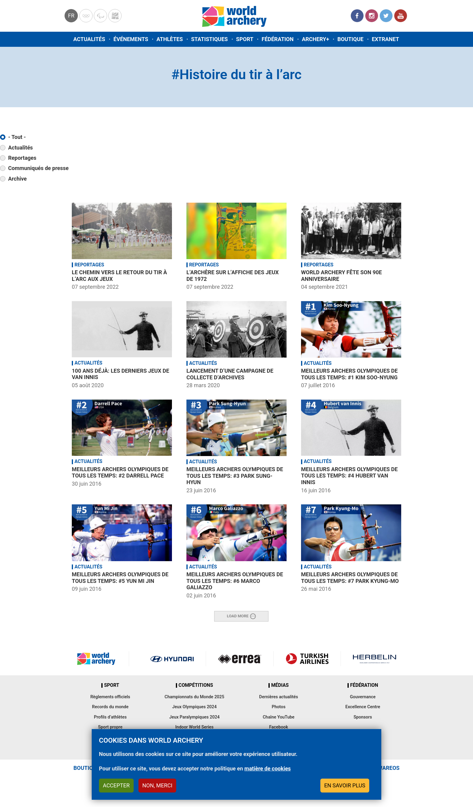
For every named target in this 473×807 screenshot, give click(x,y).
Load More (238, 616)
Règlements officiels (110, 696)
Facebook (357, 15)
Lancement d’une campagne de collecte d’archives (229, 374)
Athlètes (170, 39)
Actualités (89, 39)
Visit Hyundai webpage (172, 658)
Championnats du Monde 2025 (194, 696)
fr (71, 15)
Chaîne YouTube (278, 717)
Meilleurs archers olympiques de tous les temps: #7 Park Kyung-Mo (350, 577)
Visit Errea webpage (239, 658)
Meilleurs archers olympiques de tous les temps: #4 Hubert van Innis (349, 475)
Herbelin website (374, 658)
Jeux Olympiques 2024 (194, 706)
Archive (17, 178)
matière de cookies (267, 768)
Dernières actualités (278, 696)
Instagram (371, 15)
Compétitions (196, 685)
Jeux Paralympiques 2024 (194, 717)
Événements (130, 39)
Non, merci (157, 785)
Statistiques (209, 39)
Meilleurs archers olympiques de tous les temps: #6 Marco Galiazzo (234, 580)
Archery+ (315, 39)
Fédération (278, 39)
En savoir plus (344, 785)
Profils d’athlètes (110, 717)
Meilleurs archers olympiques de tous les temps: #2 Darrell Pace (120, 472)
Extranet (385, 39)
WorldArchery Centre (115, 15)
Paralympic (100, 15)
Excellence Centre (362, 706)
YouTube (400, 15)
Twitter (386, 15)
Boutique (350, 39)
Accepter (116, 785)
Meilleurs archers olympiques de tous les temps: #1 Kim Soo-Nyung (349, 374)
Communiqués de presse (38, 168)
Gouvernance (363, 696)
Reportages (22, 158)
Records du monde (110, 706)
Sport (244, 39)
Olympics (86, 15)
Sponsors (363, 717)
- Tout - (17, 137)
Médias (280, 685)
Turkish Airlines (307, 658)
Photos (279, 706)
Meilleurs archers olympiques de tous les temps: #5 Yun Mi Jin (120, 577)
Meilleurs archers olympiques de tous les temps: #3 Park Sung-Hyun (234, 475)
